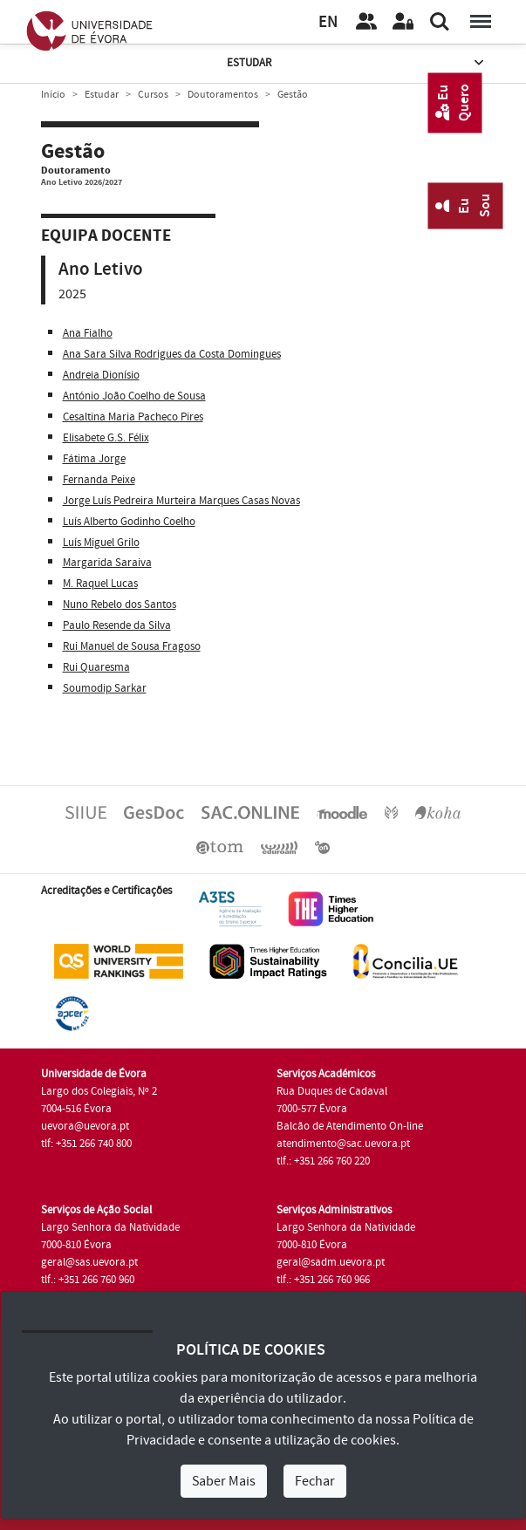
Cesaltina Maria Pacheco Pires (133, 417)
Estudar (357, 63)
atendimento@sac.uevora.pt (343, 1143)
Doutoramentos (223, 94)
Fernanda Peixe (99, 480)
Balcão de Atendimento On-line (350, 1126)
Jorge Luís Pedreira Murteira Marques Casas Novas (181, 501)
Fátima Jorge (94, 459)
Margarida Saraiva (107, 562)
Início (53, 94)
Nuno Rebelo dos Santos (119, 604)
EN (328, 22)
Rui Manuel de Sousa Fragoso (132, 646)
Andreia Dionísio (101, 375)
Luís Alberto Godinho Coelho (129, 521)
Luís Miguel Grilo (101, 542)
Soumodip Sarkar (105, 688)
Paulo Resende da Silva (117, 625)
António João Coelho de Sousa (134, 396)
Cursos (153, 94)
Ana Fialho (88, 333)
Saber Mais (224, 1481)
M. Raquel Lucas (100, 583)
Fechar (315, 1481)
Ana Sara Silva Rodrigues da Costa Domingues (172, 354)
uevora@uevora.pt (85, 1126)
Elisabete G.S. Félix (106, 438)
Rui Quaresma (96, 667)
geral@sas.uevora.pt (89, 1262)
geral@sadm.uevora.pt (331, 1262)
